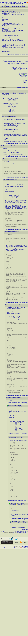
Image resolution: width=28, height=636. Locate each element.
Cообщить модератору (21, 54)
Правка (7, 54)
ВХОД (21, 2)
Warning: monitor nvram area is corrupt (11, 59)
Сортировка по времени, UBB (22, 87)
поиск (9, 2)
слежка (24, 2)
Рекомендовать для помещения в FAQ (22, 532)
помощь (6, 2)
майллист (18, 2)
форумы (2, 2)
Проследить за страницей (4, 547)
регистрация (13, 2)
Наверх (27, 54)
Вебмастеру (25, 547)
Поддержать (20, 547)
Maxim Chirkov (25, 546)
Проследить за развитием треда (23, 7)
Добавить (15, 547)
